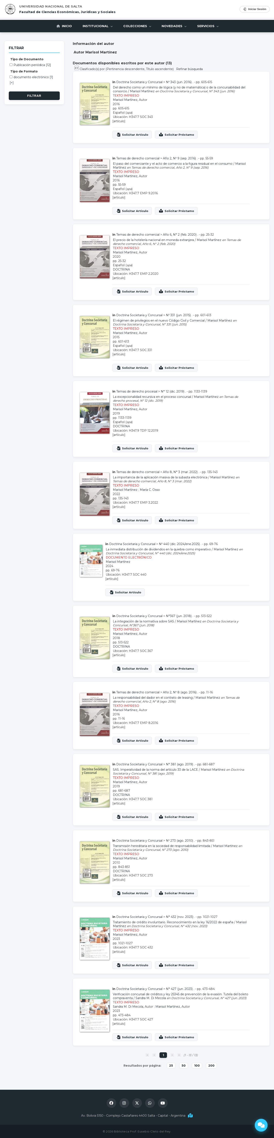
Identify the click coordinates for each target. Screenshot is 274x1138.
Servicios (208, 26)
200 (211, 1065)
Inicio (64, 26)
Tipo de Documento (26, 59)
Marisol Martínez (142, 91)
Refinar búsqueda (189, 69)
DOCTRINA (121, 269)
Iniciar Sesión (254, 9)
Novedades (174, 26)
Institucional (98, 26)
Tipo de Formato (24, 71)
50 (184, 1065)
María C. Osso (150, 490)
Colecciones (137, 26)
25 (171, 1065)
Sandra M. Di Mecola (151, 998)
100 (197, 1065)
